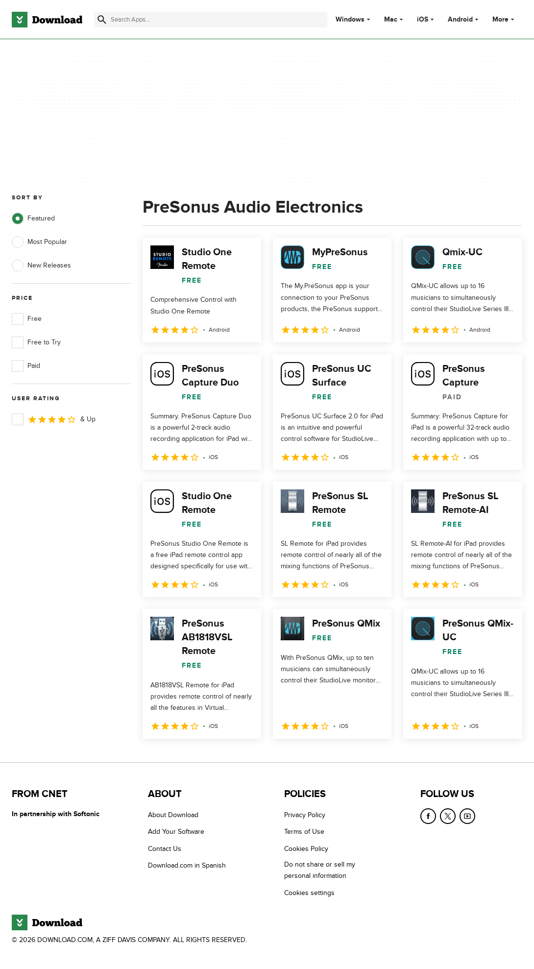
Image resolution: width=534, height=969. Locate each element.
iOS (422, 19)
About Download (173, 815)
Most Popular (39, 242)
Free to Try (36, 342)
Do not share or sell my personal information (319, 870)
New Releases (41, 265)
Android (460, 19)
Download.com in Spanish (187, 865)
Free (27, 319)
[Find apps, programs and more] (210, 19)
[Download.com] (47, 19)
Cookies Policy (306, 849)
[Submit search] (102, 19)
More (504, 19)
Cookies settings (309, 892)
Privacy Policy (304, 815)
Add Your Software (176, 831)
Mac (390, 19)
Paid (26, 366)
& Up (54, 419)
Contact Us (164, 849)
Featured (33, 218)
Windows (350, 19)
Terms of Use (304, 831)
